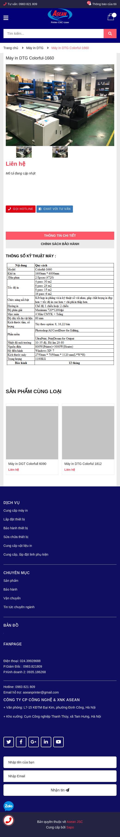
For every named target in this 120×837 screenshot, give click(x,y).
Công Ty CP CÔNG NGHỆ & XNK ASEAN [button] (41, 700)
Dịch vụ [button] (11, 503)
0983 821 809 (28, 4)
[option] (24, 153)
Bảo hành (10, 589)
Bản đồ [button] (10, 625)
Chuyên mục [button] (16, 573)
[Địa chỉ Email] (60, 776)
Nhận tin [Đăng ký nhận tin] (60, 790)
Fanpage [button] (12, 644)
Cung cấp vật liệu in (17, 546)
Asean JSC (75, 822)
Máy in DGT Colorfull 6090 (27, 464)
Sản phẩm (10, 580)
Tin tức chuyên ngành (19, 607)
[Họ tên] (60, 762)
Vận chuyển (12, 598)
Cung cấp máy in (15, 510)
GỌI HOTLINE (20, 209)
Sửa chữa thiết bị (15, 537)
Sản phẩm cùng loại (33, 391)
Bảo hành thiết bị (15, 528)
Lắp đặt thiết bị (14, 519)
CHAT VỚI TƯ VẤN (55, 209)
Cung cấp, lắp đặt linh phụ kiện (25, 554)
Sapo (70, 827)
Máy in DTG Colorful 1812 (83, 464)
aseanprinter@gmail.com (41, 692)
